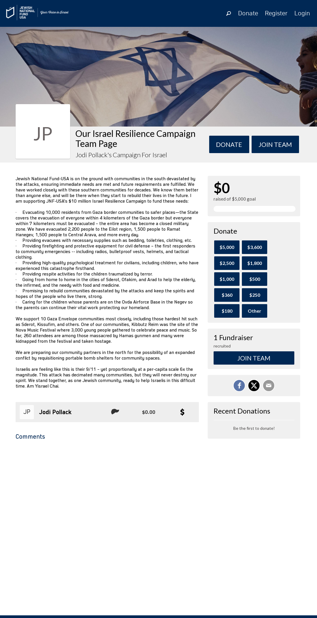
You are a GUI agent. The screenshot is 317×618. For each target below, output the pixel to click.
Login (302, 13)
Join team (275, 144)
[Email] (268, 385)
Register (276, 13)
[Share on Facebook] (239, 385)
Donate (248, 13)
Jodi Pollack (55, 412)
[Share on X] (254, 385)
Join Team (253, 358)
